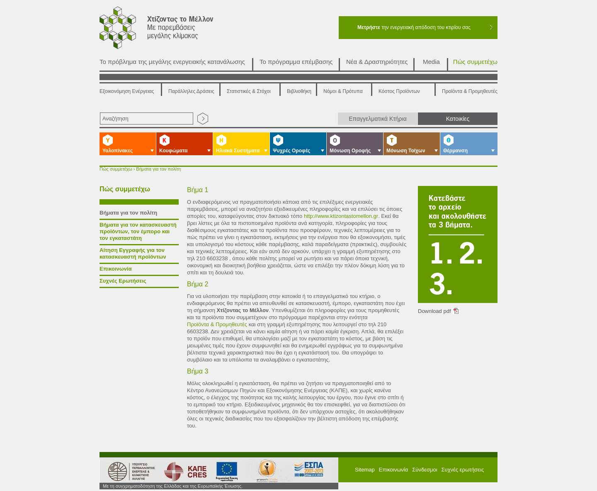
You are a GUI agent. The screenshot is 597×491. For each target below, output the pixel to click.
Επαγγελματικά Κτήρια (378, 118)
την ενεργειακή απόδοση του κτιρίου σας (414, 27)
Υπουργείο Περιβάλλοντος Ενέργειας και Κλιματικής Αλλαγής (129, 470)
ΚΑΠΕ (182, 470)
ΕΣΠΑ (264, 470)
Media (431, 61)
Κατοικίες (458, 118)
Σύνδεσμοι (424, 470)
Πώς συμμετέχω (475, 61)
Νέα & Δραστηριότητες (377, 61)
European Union (223, 470)
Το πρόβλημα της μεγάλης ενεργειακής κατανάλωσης (172, 61)
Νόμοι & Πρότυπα (343, 91)
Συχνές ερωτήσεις (463, 470)
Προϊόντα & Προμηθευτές (470, 91)
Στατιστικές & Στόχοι (249, 91)
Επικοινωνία (393, 470)
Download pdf (434, 311)
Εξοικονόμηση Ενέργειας (127, 91)
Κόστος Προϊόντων (399, 91)
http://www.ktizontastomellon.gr (341, 216)
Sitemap (365, 470)
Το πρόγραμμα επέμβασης (296, 61)
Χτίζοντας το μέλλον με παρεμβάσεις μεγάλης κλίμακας (166, 29)
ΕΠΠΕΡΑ (309, 470)
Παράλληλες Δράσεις (191, 91)
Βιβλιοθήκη (299, 91)
